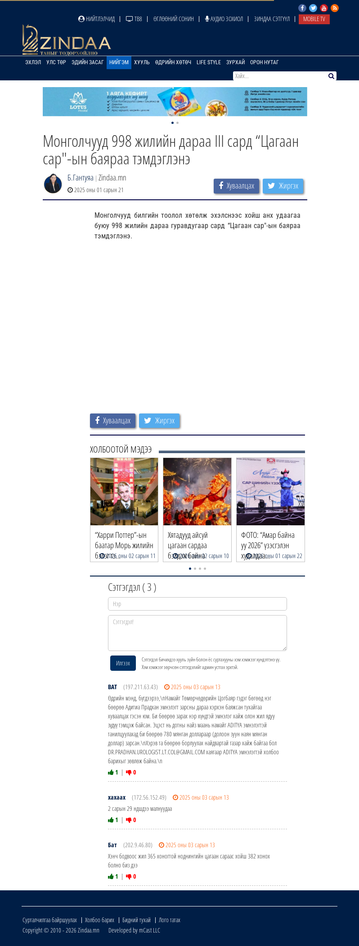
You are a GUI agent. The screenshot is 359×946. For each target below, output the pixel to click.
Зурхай (235, 62)
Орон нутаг (264, 62)
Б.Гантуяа (80, 177)
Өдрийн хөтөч (173, 62)
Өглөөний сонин (173, 18)
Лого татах (169, 919)
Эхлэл (33, 62)
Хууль (142, 62)
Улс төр (56, 62)
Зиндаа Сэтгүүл (272, 18)
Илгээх (123, 663)
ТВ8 (134, 18)
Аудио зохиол (224, 18)
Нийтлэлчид (96, 18)
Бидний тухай (136, 919)
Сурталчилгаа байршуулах (49, 919)
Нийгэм (119, 62)
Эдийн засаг (88, 62)
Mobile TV (314, 18)
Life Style (209, 62)
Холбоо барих (99, 919)
